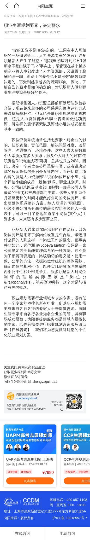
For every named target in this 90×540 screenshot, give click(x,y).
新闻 (30, 16)
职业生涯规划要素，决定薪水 (55, 16)
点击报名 (30, 481)
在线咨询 (19, 330)
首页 (21, 16)
